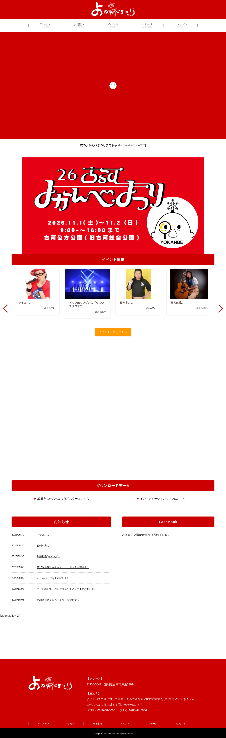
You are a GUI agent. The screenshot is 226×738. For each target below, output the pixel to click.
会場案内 (79, 25)
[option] (37, 292)
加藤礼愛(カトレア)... (49, 556)
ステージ (147, 25)
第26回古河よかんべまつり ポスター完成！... (63, 567)
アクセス (45, 25)
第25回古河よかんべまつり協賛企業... (58, 599)
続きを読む (49, 308)
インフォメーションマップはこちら (163, 498)
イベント (113, 25)
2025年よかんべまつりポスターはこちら (63, 498)
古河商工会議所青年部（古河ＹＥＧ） (146, 534)
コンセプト (181, 25)
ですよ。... (43, 534)
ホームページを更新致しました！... (56, 578)
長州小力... (43, 545)
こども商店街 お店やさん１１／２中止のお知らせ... (66, 589)
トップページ (42, 723)
